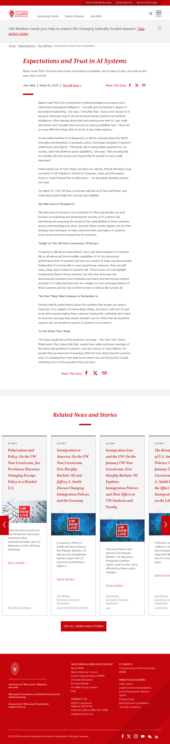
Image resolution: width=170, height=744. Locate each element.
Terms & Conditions (130, 707)
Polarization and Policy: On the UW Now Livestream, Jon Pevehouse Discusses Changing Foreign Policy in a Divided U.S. (24, 469)
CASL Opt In (126, 683)
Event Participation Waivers (134, 691)
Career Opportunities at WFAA (87, 675)
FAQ (73, 691)
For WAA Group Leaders (84, 687)
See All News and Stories (84, 626)
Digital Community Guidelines (135, 687)
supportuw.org (17, 706)
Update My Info (123, 2)
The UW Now (72, 85)
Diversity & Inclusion (82, 679)
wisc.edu (13, 687)
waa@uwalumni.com (82, 713)
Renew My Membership (98, 2)
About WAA (77, 668)
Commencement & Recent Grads (137, 668)
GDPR (122, 695)
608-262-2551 (79, 710)
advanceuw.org (17, 697)
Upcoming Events (48, 16)
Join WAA (96, 16)
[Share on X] (136, 85)
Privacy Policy (126, 699)
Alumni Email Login (147, 2)
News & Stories (74, 16)
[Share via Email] (143, 85)
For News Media (80, 683)
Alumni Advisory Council (84, 672)
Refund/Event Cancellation (134, 703)
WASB (122, 672)
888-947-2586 (99, 710)
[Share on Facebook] (129, 85)
